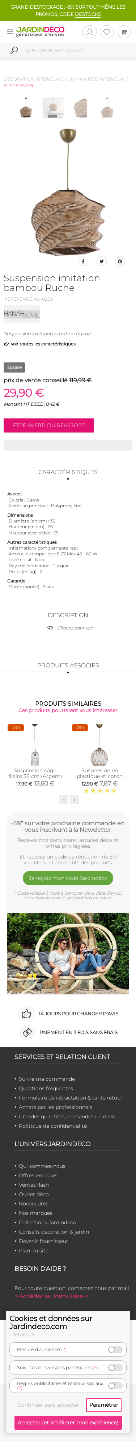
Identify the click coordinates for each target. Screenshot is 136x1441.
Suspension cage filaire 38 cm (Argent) (35, 773)
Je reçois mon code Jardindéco (68, 878)
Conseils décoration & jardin (54, 1232)
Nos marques (35, 1213)
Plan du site (33, 1250)
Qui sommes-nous (42, 1166)
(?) (64, 1349)
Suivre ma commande (47, 1079)
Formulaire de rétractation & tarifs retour (71, 1097)
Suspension (18, 85)
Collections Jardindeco (47, 1222)
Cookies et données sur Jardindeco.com (50, 1322)
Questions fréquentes (46, 1088)
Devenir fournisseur (43, 1241)
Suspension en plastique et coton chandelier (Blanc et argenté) (99, 779)
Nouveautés (33, 1203)
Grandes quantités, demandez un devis (67, 1116)
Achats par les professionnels (55, 1107)
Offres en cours (38, 1175)
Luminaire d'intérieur (96, 79)
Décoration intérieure (33, 79)
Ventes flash (34, 1185)
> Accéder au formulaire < (51, 1296)
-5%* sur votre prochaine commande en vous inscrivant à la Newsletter (68, 826)
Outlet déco (34, 1194)
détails (24, 1334)
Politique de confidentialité (53, 1126)
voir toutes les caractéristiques (40, 344)
